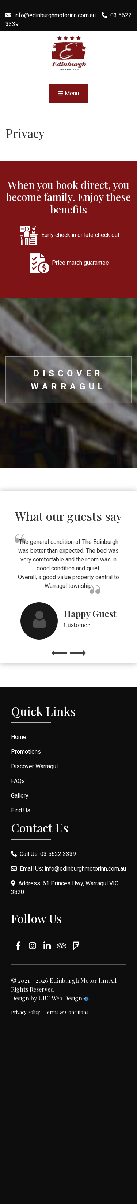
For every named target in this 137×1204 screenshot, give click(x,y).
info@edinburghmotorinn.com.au (55, 15)
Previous (59, 649)
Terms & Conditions (66, 1012)
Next (78, 649)
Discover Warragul (68, 380)
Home (18, 736)
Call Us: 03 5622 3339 (43, 853)
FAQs (18, 780)
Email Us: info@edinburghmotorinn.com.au (68, 868)
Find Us (20, 810)
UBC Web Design (60, 998)
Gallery (19, 795)
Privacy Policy (25, 1012)
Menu (68, 93)
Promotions (26, 751)
